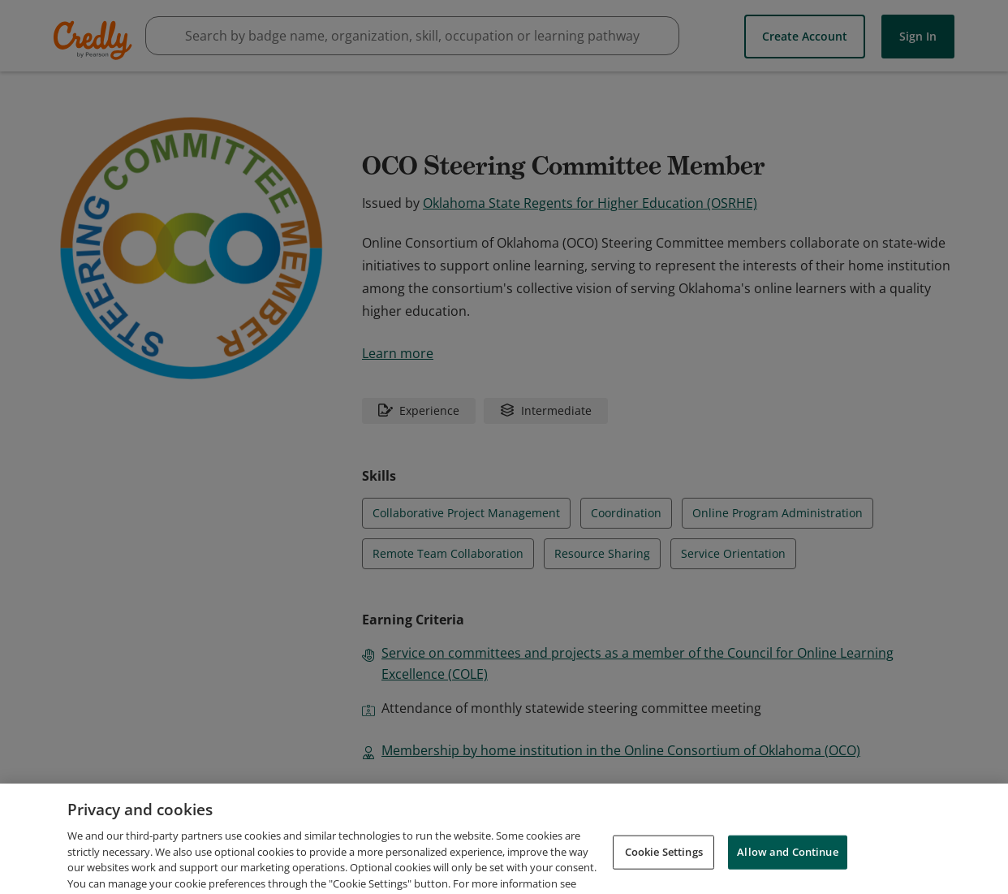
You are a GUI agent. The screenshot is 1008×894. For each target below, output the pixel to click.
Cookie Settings (664, 873)
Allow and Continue (787, 873)
